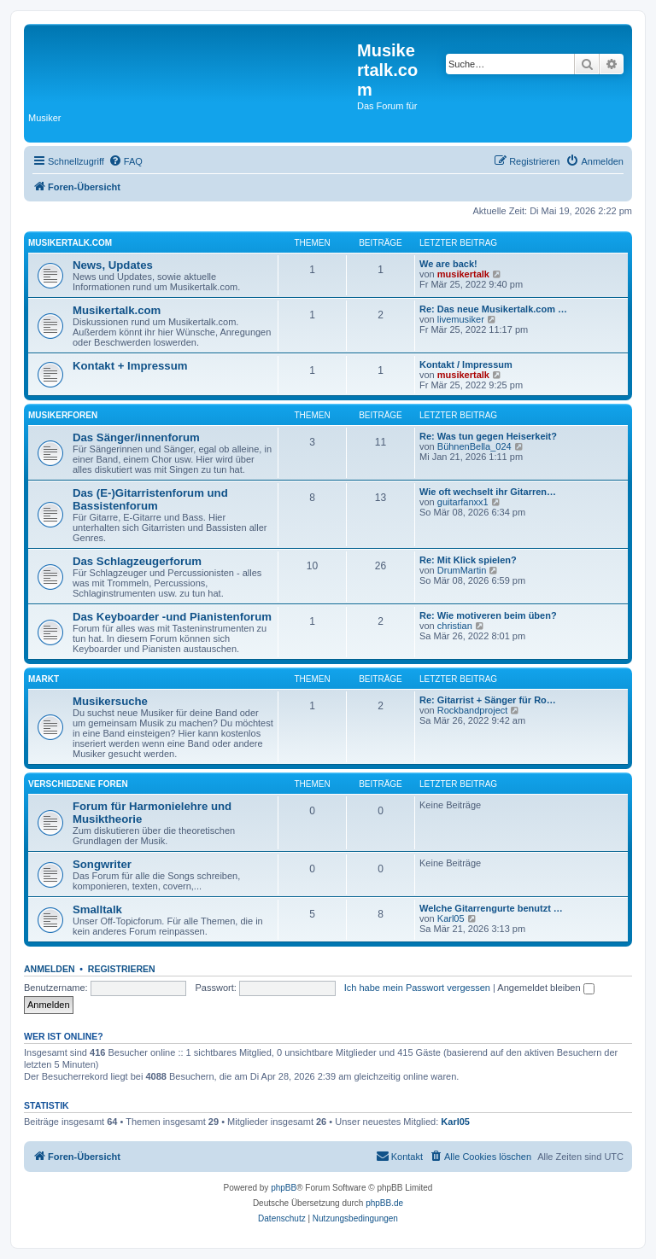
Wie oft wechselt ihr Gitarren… (487, 492)
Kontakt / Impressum (465, 364)
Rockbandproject (472, 710)
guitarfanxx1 (463, 502)
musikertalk (463, 274)
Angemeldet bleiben (545, 987)
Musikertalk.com (70, 243)
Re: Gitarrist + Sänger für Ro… (487, 700)
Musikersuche (110, 701)
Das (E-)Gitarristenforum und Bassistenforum (150, 499)
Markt (43, 679)
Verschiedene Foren (78, 784)
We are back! (448, 264)
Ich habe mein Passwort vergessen (417, 987)
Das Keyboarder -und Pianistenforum (172, 616)
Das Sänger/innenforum (136, 437)
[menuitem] (125, 161)
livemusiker (460, 319)
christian (454, 626)
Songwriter (102, 864)
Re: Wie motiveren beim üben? (488, 615)
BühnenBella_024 (474, 446)
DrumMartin (461, 570)
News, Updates (113, 265)
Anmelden (49, 969)
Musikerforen (62, 415)
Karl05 (451, 918)
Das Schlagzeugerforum (137, 561)
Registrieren (121, 969)
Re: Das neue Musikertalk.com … (493, 309)
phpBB (283, 1187)
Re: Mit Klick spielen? (468, 560)
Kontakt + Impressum (130, 365)
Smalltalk (97, 909)
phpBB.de (384, 1203)
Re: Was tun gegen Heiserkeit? (488, 436)
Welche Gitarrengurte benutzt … (491, 908)
